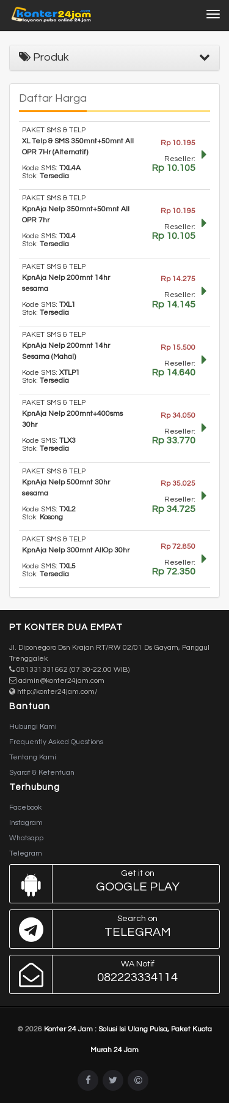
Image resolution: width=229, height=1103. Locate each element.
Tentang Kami (32, 757)
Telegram (25, 853)
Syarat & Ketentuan (42, 773)
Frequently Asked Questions (56, 742)
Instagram (26, 823)
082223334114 (111, 974)
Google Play (111, 884)
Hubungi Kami (33, 727)
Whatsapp (26, 838)
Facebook (25, 807)
